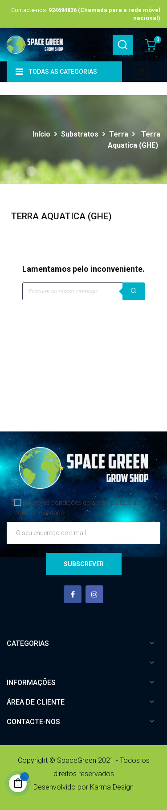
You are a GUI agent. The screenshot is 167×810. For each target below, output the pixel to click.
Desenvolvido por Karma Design (83, 787)
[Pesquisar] (83, 291)
